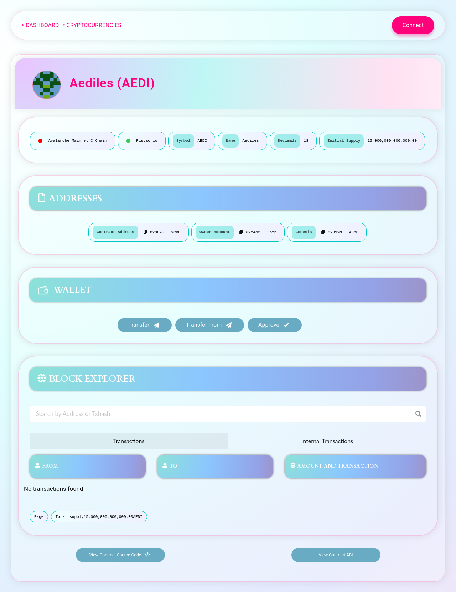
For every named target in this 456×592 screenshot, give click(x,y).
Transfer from (209, 324)
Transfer (144, 324)
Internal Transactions (327, 440)
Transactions (129, 440)
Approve (274, 324)
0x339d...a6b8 (343, 232)
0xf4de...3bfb (261, 232)
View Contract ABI (335, 554)
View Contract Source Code (119, 554)
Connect (413, 25)
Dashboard (42, 25)
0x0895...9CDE (165, 232)
